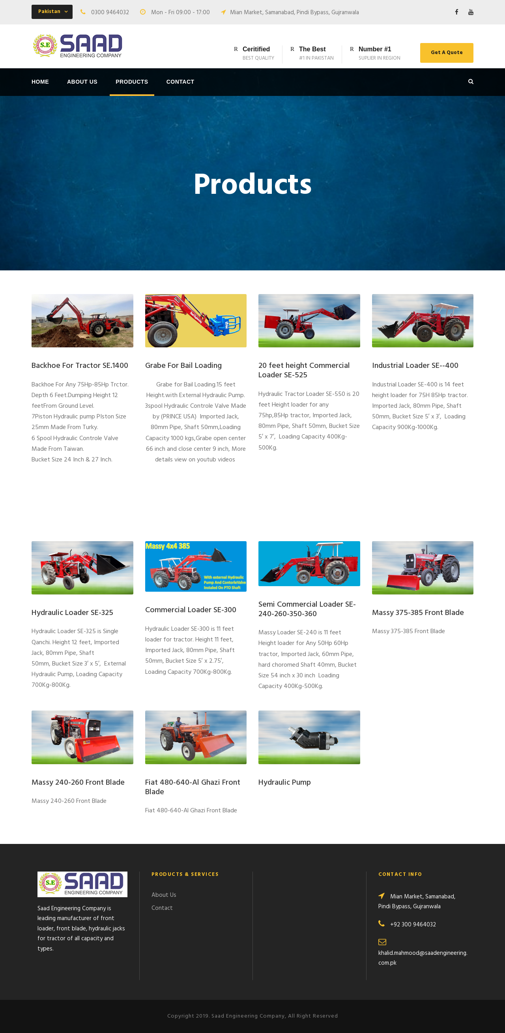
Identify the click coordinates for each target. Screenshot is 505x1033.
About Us (82, 82)
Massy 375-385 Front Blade (418, 613)
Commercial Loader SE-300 (190, 610)
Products (132, 82)
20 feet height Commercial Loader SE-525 (304, 371)
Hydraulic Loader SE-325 (72, 613)
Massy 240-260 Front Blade (78, 782)
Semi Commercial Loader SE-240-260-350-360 (307, 609)
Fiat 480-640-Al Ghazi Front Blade (192, 787)
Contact (180, 82)
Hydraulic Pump (284, 782)
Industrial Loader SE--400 (415, 366)
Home (40, 82)
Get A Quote (447, 53)
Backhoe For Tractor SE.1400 (80, 366)
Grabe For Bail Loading (183, 366)
